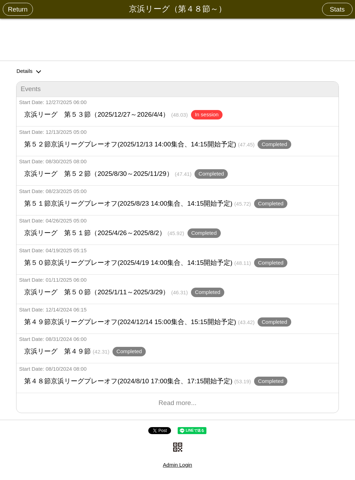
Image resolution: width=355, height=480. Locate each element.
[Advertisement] (177, 38)
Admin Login (177, 465)
